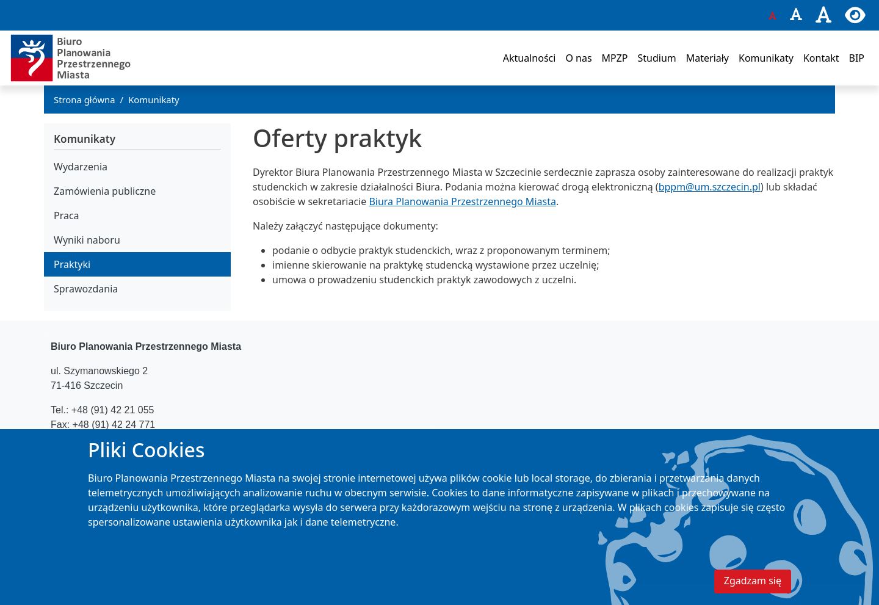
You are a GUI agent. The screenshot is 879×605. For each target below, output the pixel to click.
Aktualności (529, 58)
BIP (856, 58)
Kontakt (821, 58)
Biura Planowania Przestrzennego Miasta (462, 201)
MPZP (615, 58)
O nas (578, 58)
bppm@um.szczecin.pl (710, 187)
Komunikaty (766, 58)
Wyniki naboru (87, 240)
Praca (66, 215)
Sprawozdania (86, 288)
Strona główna (84, 99)
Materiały (707, 58)
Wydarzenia (80, 166)
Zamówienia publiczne (105, 191)
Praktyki (72, 264)
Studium (656, 58)
